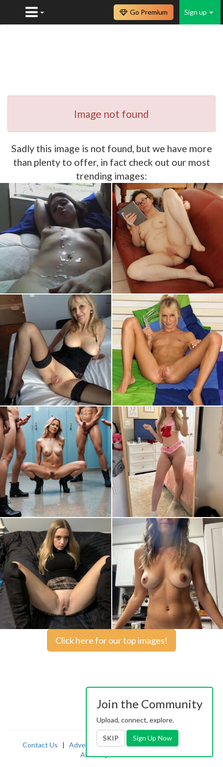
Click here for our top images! (111, 640)
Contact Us (40, 745)
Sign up (198, 12)
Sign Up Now (152, 738)
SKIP (111, 738)
